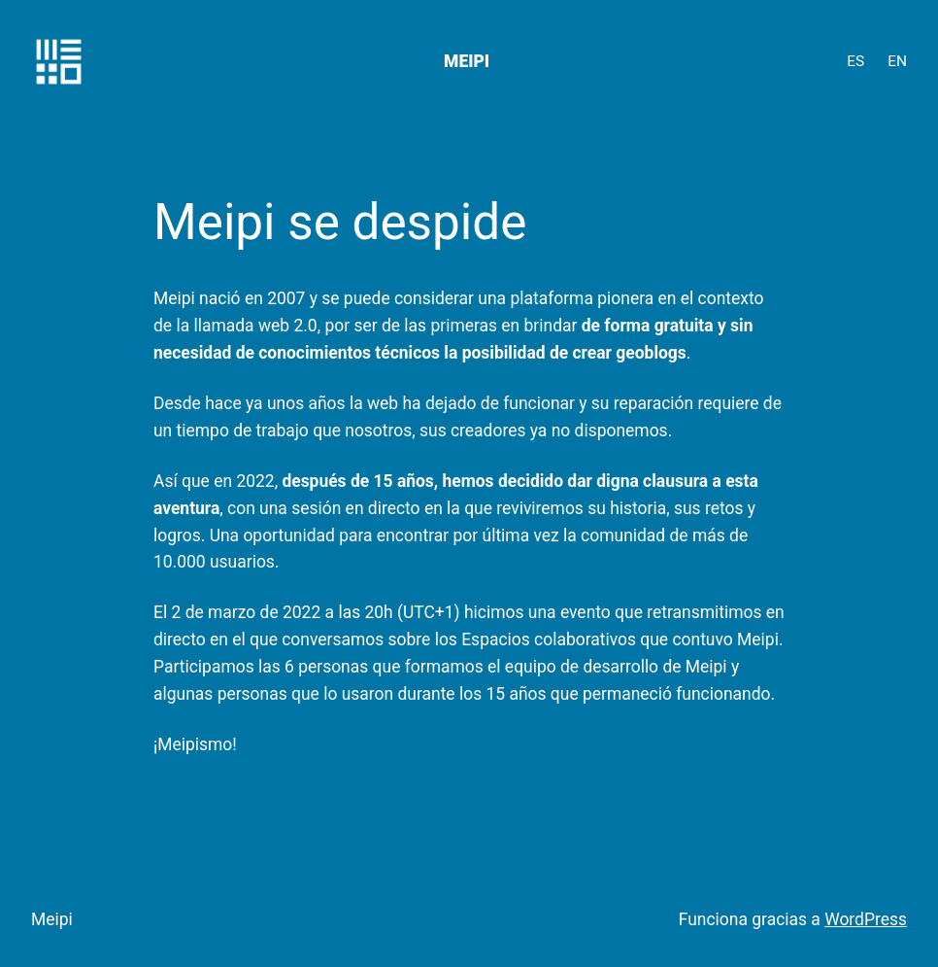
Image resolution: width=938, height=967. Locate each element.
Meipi (466, 61)
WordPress (865, 919)
